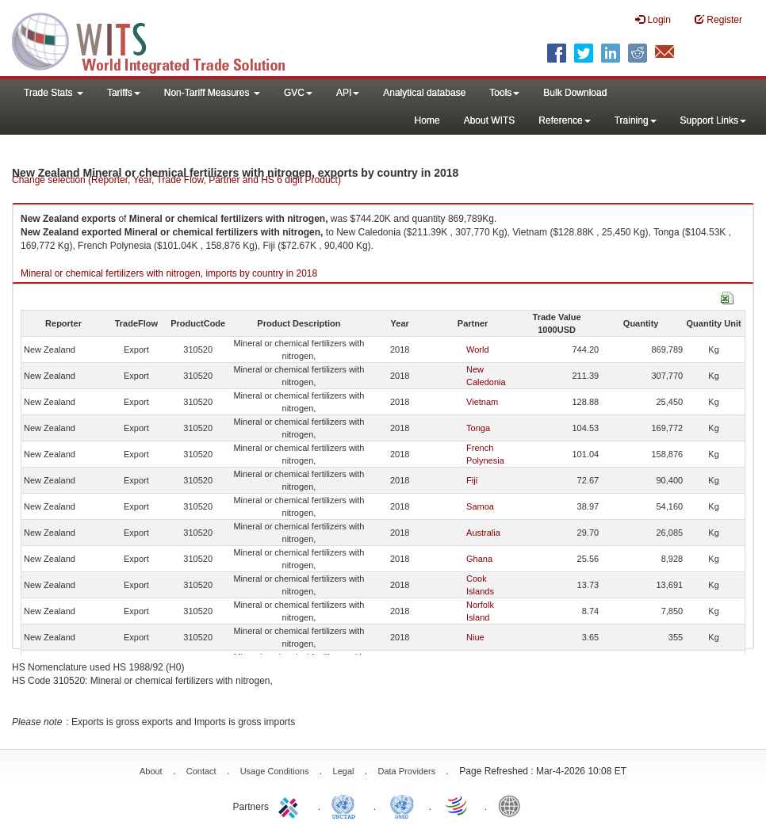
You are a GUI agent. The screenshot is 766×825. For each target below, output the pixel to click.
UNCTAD (346, 805)
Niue (475, 637)
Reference (564, 120)
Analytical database (424, 92)
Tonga (478, 428)
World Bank (513, 805)
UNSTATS (402, 805)
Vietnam (482, 402)
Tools (504, 92)
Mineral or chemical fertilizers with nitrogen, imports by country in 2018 (169, 273)
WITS (158, 39)
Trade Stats (53, 92)
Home (427, 120)
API (347, 92)
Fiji (471, 480)
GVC (298, 92)
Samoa (480, 506)
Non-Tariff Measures (212, 92)
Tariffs (123, 92)
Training (636, 120)
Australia (483, 532)
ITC (291, 805)
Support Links (713, 120)
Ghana (479, 558)
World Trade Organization (457, 805)
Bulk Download (575, 92)
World (477, 349)
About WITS (489, 120)
